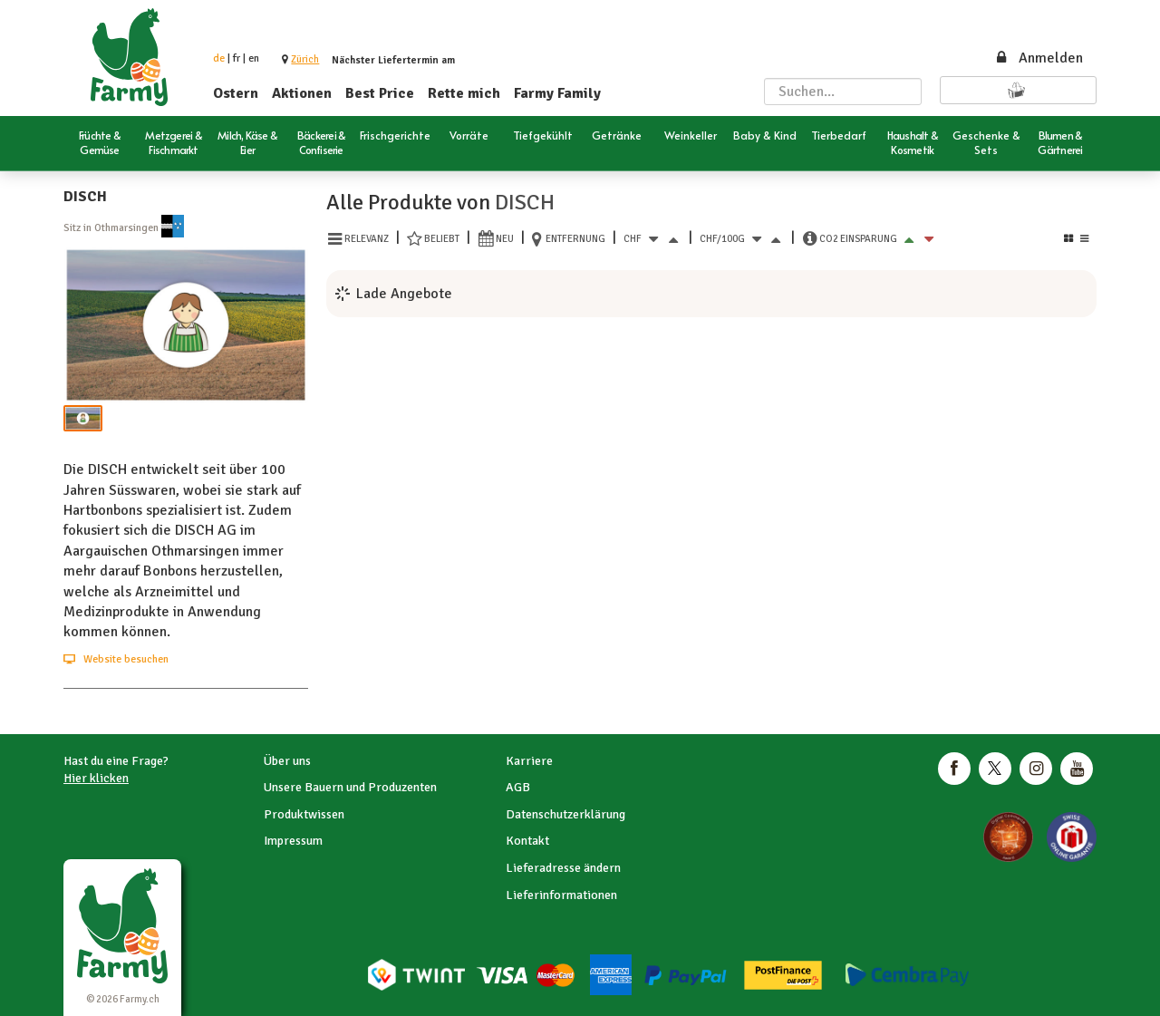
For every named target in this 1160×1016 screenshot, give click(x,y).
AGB (518, 787)
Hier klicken (96, 778)
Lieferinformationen (561, 895)
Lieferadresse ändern (563, 868)
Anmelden (1038, 58)
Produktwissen (304, 814)
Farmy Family (557, 93)
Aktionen (302, 93)
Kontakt (527, 840)
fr (236, 58)
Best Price (379, 93)
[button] (305, 59)
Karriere (529, 761)
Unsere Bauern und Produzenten (350, 787)
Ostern (235, 93)
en (253, 58)
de (219, 58)
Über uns (287, 761)
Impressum (293, 840)
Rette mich (464, 93)
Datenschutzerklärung (565, 814)
